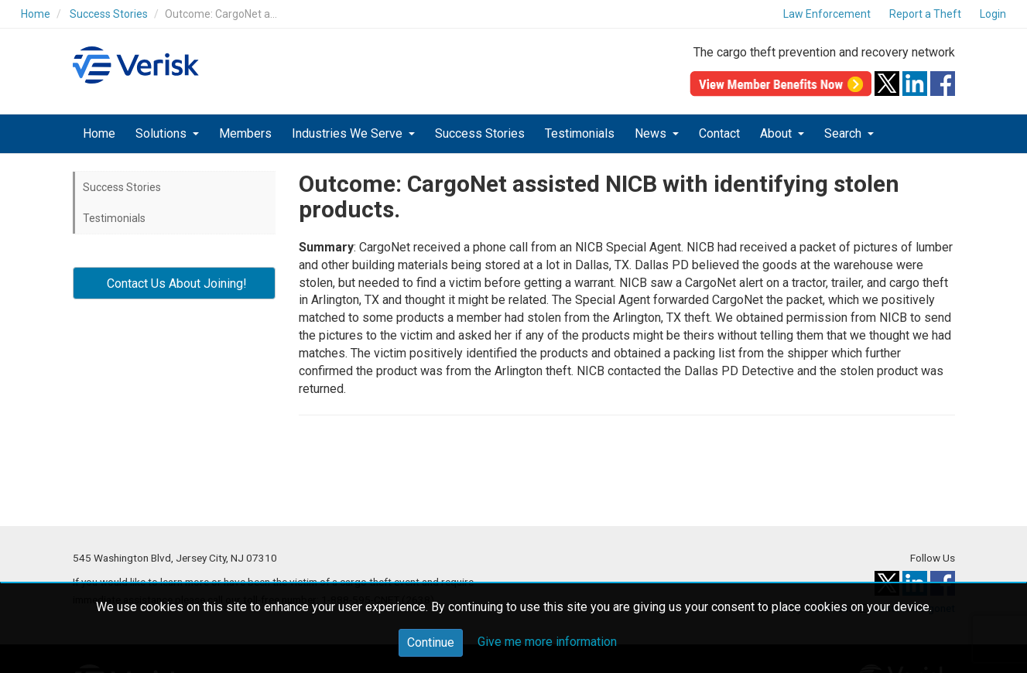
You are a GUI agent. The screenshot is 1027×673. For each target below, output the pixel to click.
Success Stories (109, 14)
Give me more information (547, 641)
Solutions (162, 133)
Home (35, 14)
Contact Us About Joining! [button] (174, 283)
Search (844, 133)
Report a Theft (925, 14)
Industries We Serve (349, 133)
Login (993, 14)
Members (245, 133)
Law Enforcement (827, 14)
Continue (430, 642)
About (777, 133)
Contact (719, 133)
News (652, 133)
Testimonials (579, 133)
